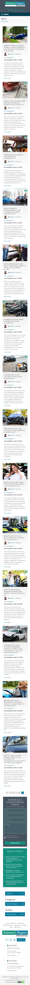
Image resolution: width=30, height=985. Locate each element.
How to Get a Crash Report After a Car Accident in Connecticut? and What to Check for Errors (14, 759)
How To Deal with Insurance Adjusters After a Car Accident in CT (14, 592)
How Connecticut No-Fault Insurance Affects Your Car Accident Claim (14, 266)
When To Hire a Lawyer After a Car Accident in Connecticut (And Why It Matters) (14, 48)
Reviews (24, 925)
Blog (11, 927)
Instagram (10, 939)
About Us (13, 923)
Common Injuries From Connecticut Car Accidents (13, 321)
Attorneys (20, 923)
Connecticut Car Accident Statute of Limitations (13, 377)
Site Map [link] (14, 980)
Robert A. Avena (15, 54)
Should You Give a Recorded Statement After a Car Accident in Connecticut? (14, 703)
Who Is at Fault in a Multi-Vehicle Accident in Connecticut (14, 538)
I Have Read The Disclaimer (13, 837)
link (14, 939)
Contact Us (17, 927)
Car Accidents (8, 57)
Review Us (21, 939)
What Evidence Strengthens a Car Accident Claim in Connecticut (12, 211)
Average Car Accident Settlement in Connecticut (13, 156)
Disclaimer (6, 836)
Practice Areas (8, 925)
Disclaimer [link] (8, 980)
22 (19, 792)
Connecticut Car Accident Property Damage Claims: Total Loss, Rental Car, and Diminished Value (13, 648)
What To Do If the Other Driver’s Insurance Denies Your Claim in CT (14, 103)
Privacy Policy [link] (21, 980)
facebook (6, 939)
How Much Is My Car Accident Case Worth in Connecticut (14, 430)
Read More (7, 78)
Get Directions (11, 955)
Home (7, 923)
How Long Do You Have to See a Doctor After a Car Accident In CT (14, 484)
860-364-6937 (17, 10)
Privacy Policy (13, 836)
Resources (17, 925)
